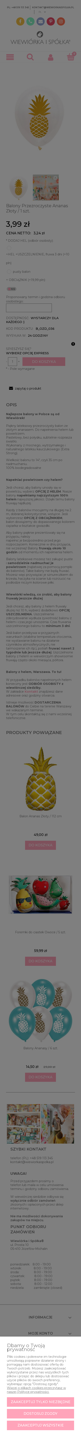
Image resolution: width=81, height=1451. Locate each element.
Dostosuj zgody (40, 1414)
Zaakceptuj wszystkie (40, 1425)
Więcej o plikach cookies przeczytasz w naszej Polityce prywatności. (36, 1390)
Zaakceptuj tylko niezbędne (40, 1402)
